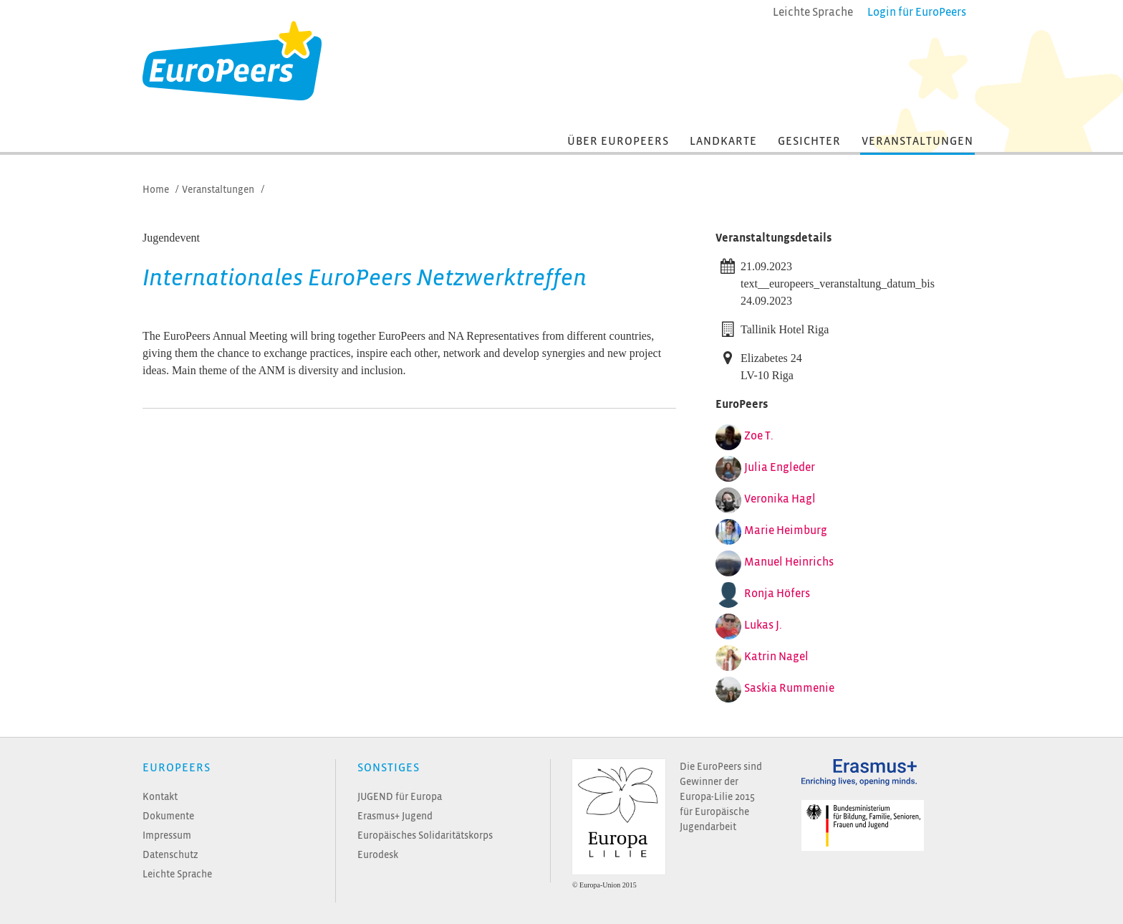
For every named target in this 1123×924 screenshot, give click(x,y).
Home (156, 189)
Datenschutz (170, 854)
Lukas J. (763, 625)
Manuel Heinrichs (789, 562)
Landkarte (723, 141)
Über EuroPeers (618, 141)
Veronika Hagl (780, 498)
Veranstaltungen (917, 141)
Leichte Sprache (177, 874)
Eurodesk (377, 854)
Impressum (167, 835)
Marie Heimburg (785, 530)
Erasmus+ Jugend (395, 816)
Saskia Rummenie (789, 688)
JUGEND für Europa (399, 796)
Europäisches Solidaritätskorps (425, 835)
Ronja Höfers (777, 593)
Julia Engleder (779, 467)
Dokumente (168, 816)
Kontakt (160, 796)
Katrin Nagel (776, 656)
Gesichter (809, 141)
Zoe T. (758, 435)
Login (916, 12)
